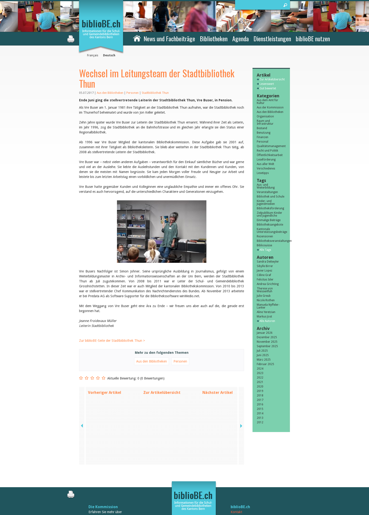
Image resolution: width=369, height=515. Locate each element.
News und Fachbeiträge (169, 38)
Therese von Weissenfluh (265, 290)
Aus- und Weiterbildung (266, 186)
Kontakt (236, 479)
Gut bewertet (268, 88)
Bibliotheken (214, 38)
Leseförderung (266, 159)
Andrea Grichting (268, 284)
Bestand (262, 128)
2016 (260, 404)
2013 (260, 417)
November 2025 (267, 341)
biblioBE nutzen (313, 38)
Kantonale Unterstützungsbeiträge (271, 230)
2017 (260, 400)
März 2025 (264, 359)
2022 (260, 377)
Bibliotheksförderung (270, 208)
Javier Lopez (264, 270)
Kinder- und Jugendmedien (266, 202)
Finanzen (262, 137)
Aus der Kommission (270, 107)
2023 (260, 373)
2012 (260, 422)
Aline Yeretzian (266, 312)
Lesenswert (267, 83)
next (240, 392)
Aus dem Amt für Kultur (267, 101)
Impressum (238, 484)
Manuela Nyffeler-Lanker (268, 306)
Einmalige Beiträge (269, 220)
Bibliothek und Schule (270, 196)
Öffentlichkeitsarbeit (270, 155)
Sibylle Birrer (265, 266)
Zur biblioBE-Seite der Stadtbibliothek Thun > (112, 340)
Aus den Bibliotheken (110, 93)
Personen (132, 93)
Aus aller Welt (265, 164)
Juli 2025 (262, 350)
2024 (260, 368)
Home (137, 38)
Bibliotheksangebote (270, 224)
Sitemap (236, 489)
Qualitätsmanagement (271, 146)
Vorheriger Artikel (104, 392)
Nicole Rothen (266, 300)
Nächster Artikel (217, 392)
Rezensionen (265, 236)
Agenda (240, 38)
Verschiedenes (266, 168)
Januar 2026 (265, 332)
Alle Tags (265, 249)
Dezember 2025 (267, 337)
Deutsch (109, 55)
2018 (260, 395)
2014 (260, 413)
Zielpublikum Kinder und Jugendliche (269, 214)
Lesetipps (263, 173)
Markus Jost (264, 316)
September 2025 (267, 346)
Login (235, 494)
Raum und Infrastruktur (265, 122)
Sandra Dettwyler (268, 261)
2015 (260, 409)
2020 (260, 386)
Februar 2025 (265, 364)
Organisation (265, 116)
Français (92, 55)
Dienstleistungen (272, 38)
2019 (260, 391)
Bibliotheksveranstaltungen (271, 240)
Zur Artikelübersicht (161, 392)
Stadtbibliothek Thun (155, 93)
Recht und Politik (267, 150)
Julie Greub (264, 295)
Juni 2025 (263, 355)
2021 (260, 382)
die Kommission (99, 484)
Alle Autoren (267, 321)
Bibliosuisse (264, 245)
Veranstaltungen (267, 192)
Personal (262, 141)
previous (82, 392)
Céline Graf (264, 275)
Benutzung (263, 132)
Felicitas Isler (265, 279)
